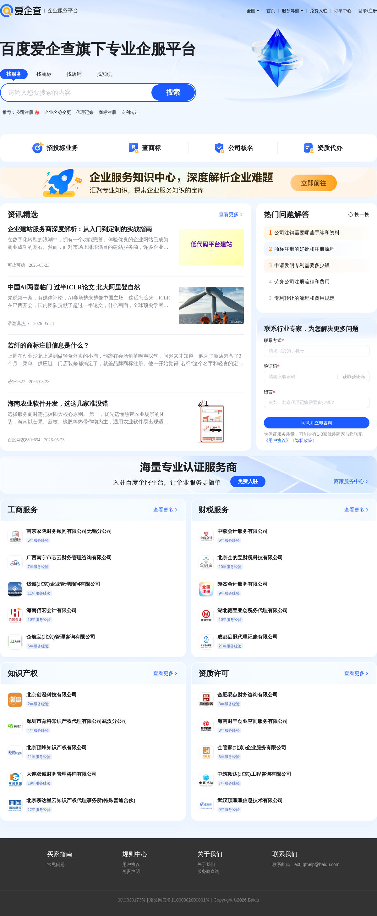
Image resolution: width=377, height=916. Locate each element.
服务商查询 (208, 871)
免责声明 (131, 871)
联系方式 (272, 340)
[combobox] (98, 92)
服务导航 (292, 11)
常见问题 (56, 864)
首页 (270, 11)
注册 (372, 10)
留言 (268, 392)
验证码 (270, 366)
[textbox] (98, 92)
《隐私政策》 (303, 440)
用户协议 (131, 864)
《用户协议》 (277, 440)
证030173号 (134, 899)
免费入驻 (318, 11)
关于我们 (206, 864)
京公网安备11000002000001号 (179, 899)
